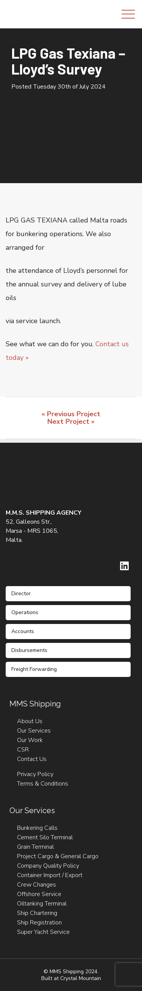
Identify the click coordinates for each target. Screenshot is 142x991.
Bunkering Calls (37, 828)
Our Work (30, 740)
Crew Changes (36, 885)
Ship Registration (39, 922)
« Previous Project (71, 413)
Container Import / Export (50, 875)
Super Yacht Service (43, 932)
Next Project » (71, 421)
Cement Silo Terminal (45, 837)
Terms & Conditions (42, 783)
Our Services (34, 731)
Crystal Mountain (80, 978)
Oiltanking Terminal (42, 903)
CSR (23, 749)
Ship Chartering (37, 913)
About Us (29, 721)
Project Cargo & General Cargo (57, 856)
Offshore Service (39, 894)
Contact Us (32, 759)
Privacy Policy (35, 774)
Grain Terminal (35, 847)
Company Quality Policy (48, 866)
